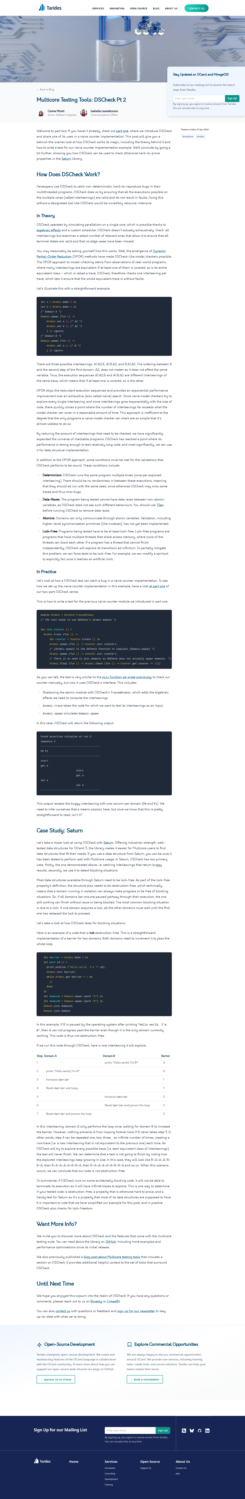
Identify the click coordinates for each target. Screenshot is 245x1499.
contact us (63, 1311)
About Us (171, 8)
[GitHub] (199, 1436)
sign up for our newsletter (136, 1311)
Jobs (178, 1473)
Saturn (66, 159)
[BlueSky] (192, 1436)
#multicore (188, 136)
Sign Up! (232, 98)
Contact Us (196, 8)
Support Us (145, 1468)
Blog (156, 8)
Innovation (117, 8)
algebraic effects (49, 230)
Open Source (138, 8)
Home (73, 1461)
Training (109, 1484)
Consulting (110, 1473)
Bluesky (96, 1301)
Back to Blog (45, 89)
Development (111, 1479)
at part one (157, 586)
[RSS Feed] (184, 1431)
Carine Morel (56, 111)
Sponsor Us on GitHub (55, 1379)
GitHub (111, 1242)
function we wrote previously (127, 677)
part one (122, 131)
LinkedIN (113, 1301)
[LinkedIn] (207, 1436)
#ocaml (200, 136)
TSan (160, 505)
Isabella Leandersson (104, 111)
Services (98, 8)
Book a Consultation (145, 1379)
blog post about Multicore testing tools (112, 1257)
